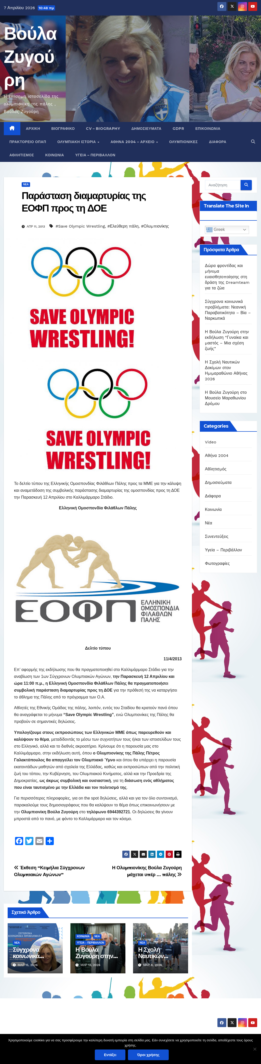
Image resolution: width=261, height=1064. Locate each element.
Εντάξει (110, 1055)
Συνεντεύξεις (216, 536)
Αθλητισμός (21, 155)
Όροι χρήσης (148, 1055)
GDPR (178, 128)
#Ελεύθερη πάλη (122, 226)
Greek (215, 230)
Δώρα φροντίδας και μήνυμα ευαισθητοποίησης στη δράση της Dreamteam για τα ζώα (227, 276)
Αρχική (33, 128)
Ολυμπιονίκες (183, 141)
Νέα (26, 184)
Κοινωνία (54, 155)
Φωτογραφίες (217, 563)
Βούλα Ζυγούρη (30, 56)
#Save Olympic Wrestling (80, 226)
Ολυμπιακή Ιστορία (77, 141)
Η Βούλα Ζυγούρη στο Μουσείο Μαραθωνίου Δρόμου (226, 398)
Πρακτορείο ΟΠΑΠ (27, 141)
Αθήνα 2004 (216, 455)
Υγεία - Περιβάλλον (90, 942)
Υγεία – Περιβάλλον (95, 155)
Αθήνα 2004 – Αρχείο (133, 141)
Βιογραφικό (63, 128)
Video (210, 442)
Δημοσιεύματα (146, 128)
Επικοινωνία (207, 128)
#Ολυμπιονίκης (155, 226)
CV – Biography (103, 128)
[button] (253, 141)
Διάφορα (217, 141)
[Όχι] (254, 1049)
